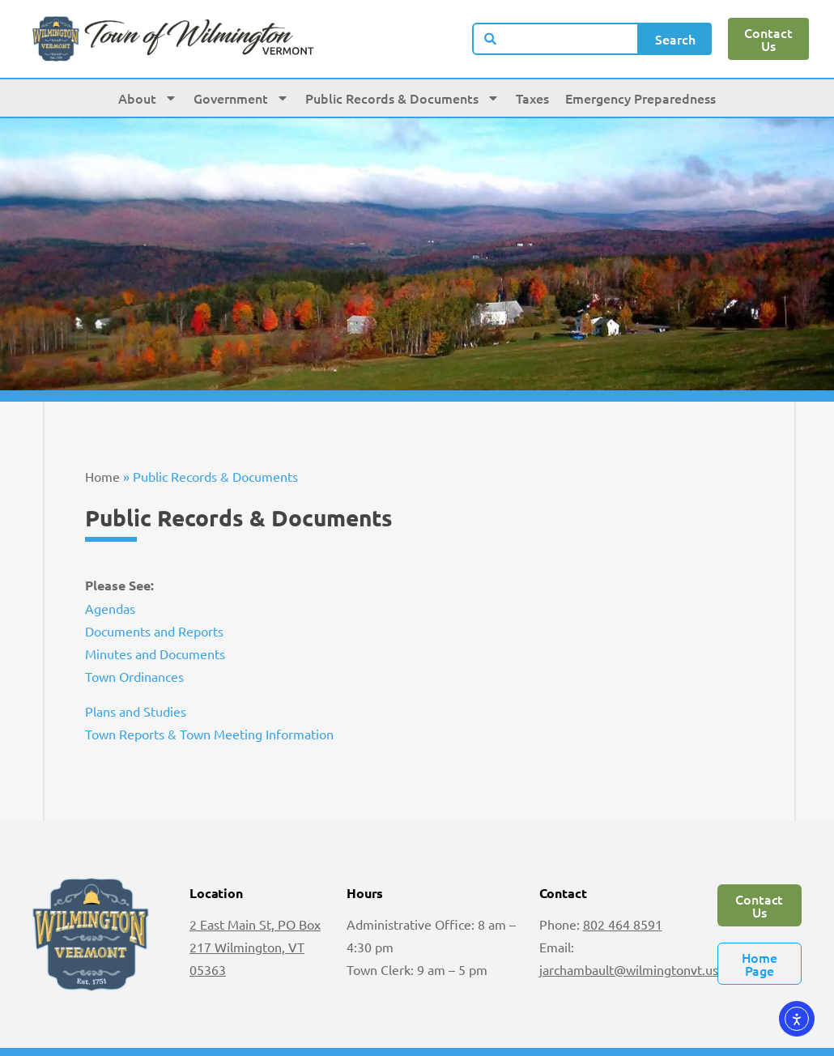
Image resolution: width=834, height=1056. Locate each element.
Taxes (532, 98)
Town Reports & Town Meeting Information (209, 734)
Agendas (110, 608)
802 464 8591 (622, 924)
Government (241, 98)
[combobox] (555, 39)
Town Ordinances (134, 676)
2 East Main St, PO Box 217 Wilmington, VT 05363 (255, 946)
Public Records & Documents (402, 98)
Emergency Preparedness (640, 98)
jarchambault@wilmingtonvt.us (628, 969)
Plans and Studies (135, 711)
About (147, 98)
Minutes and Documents (155, 653)
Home (102, 476)
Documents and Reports (154, 631)
